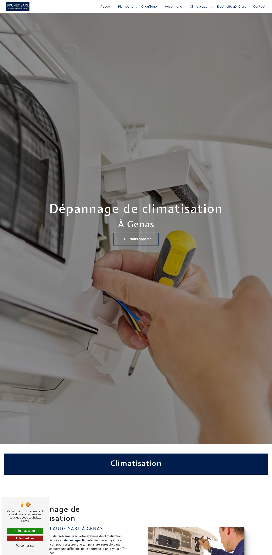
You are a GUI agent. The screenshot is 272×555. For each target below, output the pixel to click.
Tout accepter (25, 530)
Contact (259, 6)
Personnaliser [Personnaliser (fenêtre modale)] (25, 545)
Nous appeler (136, 239)
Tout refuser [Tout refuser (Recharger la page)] (25, 538)
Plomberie (125, 6)
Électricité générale (231, 6)
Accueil (105, 6)
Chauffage (149, 6)
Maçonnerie (173, 6)
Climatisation (199, 6)
